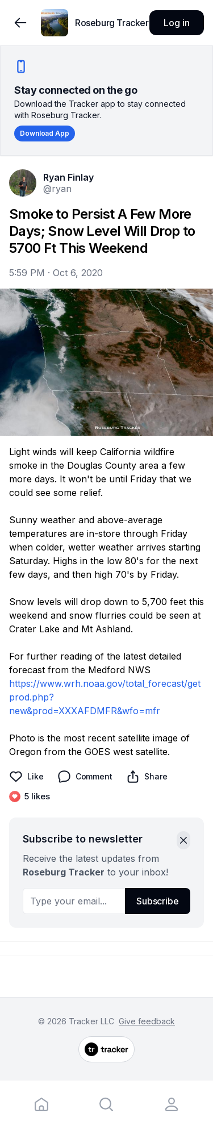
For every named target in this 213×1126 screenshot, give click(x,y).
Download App (44, 133)
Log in (176, 22)
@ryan (57, 188)
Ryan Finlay (68, 177)
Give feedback (147, 1021)
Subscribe (157, 901)
